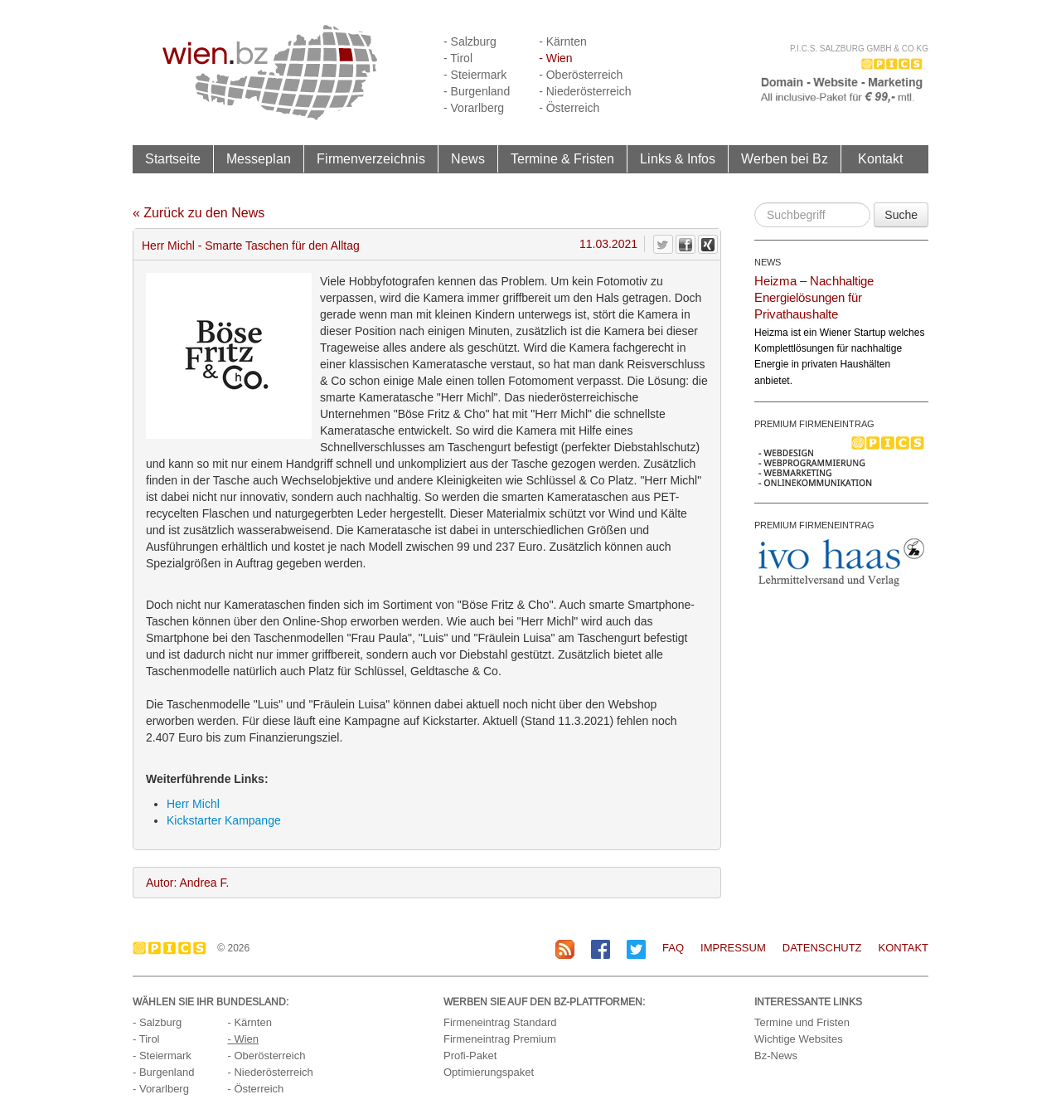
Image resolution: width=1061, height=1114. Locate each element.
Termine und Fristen (802, 1022)
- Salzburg (470, 41)
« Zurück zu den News (198, 213)
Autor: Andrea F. (187, 882)
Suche (901, 214)
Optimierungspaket (488, 1072)
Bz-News (775, 1055)
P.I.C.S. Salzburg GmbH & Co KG (859, 48)
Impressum (733, 947)
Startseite (173, 158)
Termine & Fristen (562, 158)
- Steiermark (474, 74)
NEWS (767, 262)
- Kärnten (563, 41)
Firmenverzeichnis (371, 158)
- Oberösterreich (581, 74)
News (468, 158)
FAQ (673, 947)
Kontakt (880, 158)
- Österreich (569, 107)
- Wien (555, 58)
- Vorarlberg (473, 107)
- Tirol (457, 58)
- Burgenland (476, 91)
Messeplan (258, 158)
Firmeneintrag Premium (499, 1039)
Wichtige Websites (798, 1039)
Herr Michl (193, 803)
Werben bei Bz (784, 158)
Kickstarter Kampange (224, 820)
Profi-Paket (470, 1055)
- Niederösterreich (585, 91)
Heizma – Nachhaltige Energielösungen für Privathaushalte (814, 297)
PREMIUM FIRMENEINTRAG (814, 424)
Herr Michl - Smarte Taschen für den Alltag (251, 245)
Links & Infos (677, 158)
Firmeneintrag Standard (500, 1022)
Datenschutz (822, 947)
